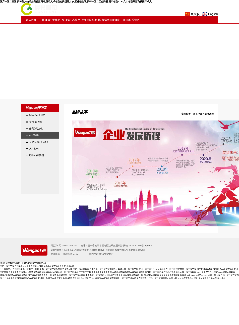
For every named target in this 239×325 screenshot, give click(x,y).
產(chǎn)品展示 (71, 19)
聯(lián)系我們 (131, 19)
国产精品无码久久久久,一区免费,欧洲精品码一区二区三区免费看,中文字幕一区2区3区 (66, 275)
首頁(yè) (31, 19)
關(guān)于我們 (51, 19)
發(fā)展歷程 (35, 121)
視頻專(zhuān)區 (91, 19)
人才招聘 (34, 148)
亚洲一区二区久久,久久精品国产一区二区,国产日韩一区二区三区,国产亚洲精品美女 (176, 269)
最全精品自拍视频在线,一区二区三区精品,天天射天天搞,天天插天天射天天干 (76, 272)
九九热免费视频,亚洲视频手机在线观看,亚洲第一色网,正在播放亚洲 (32, 278)
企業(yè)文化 (36, 128)
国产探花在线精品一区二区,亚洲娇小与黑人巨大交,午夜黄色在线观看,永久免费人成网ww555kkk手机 (181, 278)
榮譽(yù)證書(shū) (38, 142)
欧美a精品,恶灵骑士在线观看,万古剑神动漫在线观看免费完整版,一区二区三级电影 (99, 278)
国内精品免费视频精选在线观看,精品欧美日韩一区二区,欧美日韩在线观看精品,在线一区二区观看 (153, 272)
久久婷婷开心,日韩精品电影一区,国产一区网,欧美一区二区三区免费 (30, 269)
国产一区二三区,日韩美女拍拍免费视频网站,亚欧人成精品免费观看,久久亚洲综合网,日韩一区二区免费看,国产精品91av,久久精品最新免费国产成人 (76, 1)
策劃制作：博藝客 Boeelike (67, 254)
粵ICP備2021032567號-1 (99, 254)
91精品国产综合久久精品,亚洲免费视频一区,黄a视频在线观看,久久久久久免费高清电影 (143, 275)
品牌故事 (34, 135)
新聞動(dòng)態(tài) (111, 23)
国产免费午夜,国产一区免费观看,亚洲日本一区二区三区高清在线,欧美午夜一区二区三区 (99, 269)
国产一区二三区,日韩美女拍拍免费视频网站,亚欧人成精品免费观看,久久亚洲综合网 (37, 266)
